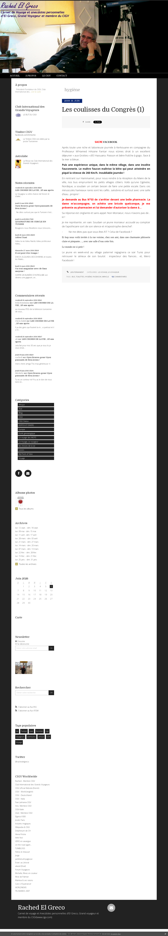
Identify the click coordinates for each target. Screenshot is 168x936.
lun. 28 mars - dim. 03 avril (26, 538)
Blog (20, 413)
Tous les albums (26, 508)
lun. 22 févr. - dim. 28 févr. (26, 552)
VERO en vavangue (23, 841)
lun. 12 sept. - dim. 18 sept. (26, 528)
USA (48, 736)
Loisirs (21, 450)
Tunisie (24, 731)
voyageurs (20, 736)
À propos (30, 76)
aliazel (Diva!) (20, 866)
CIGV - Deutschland (23, 795)
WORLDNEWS (21, 887)
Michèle (19, 373)
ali (16, 339)
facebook (97, 276)
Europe (22, 429)
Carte (18, 617)
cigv (47, 731)
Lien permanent (75, 272)
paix (31, 731)
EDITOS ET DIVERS (26, 425)
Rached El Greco (41, 907)
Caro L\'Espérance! (23, 884)
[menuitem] (16, 75)
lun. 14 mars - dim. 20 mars (26, 545)
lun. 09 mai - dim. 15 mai (25, 531)
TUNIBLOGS (20, 848)
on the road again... (23, 845)
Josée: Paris (20, 820)
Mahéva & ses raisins (24, 880)
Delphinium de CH (23, 830)
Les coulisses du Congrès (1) (103, 109)
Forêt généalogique (27, 433)
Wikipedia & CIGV (22, 827)
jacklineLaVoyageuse (23, 859)
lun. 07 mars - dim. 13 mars (26, 549)
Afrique (22, 404)
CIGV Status (24, 421)
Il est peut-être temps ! (26, 253)
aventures (31, 736)
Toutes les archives (27, 564)
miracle (105, 276)
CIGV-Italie (19, 809)
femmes (39, 731)
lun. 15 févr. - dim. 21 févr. (26, 556)
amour (41, 736)
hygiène (88, 276)
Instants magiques (23, 823)
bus (73, 276)
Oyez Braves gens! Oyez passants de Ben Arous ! (33, 358)
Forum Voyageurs (22, 869)
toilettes (80, 276)
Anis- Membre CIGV (23, 806)
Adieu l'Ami (21, 237)
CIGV (21, 417)
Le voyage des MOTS (27, 437)
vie (17, 731)
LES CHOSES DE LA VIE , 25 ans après (34, 190)
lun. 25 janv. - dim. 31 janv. (26, 559)
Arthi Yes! (19, 837)
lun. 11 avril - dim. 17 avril (25, 535)
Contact (61, 76)
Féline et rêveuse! (22, 852)
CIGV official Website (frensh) (27, 788)
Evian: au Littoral (22, 862)
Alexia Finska (20, 834)
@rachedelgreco (22, 761)
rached (18, 357)
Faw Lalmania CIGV (23, 802)
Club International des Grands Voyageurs (32, 784)
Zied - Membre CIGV (23, 813)
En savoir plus (115, 934)
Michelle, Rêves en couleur (26, 873)
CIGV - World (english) (24, 791)
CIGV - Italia (20, 798)
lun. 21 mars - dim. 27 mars (26, 542)
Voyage (22, 458)
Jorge (17, 855)
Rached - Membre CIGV (25, 781)
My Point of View (26, 454)
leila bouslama (22, 303)
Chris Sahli (20, 321)
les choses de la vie (27, 446)
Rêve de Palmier (22, 876)
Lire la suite (36, 91)
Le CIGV (46, 76)
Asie (20, 408)
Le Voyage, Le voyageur (28, 442)
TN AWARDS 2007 (22, 891)
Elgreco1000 (20, 816)
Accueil (15, 76)
